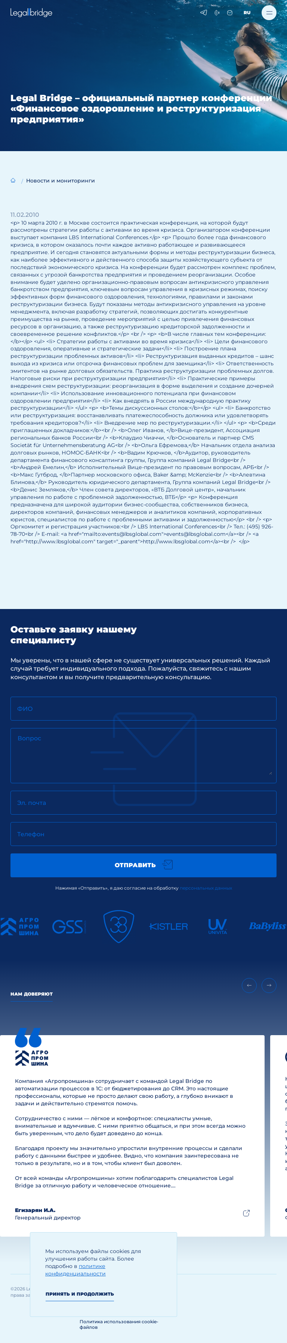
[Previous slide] (249, 985)
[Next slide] (269, 985)
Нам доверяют (31, 994)
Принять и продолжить (80, 1294)
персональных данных (206, 888)
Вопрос (29, 738)
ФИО (25, 708)
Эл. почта (31, 802)
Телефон (30, 834)
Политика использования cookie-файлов (119, 1324)
